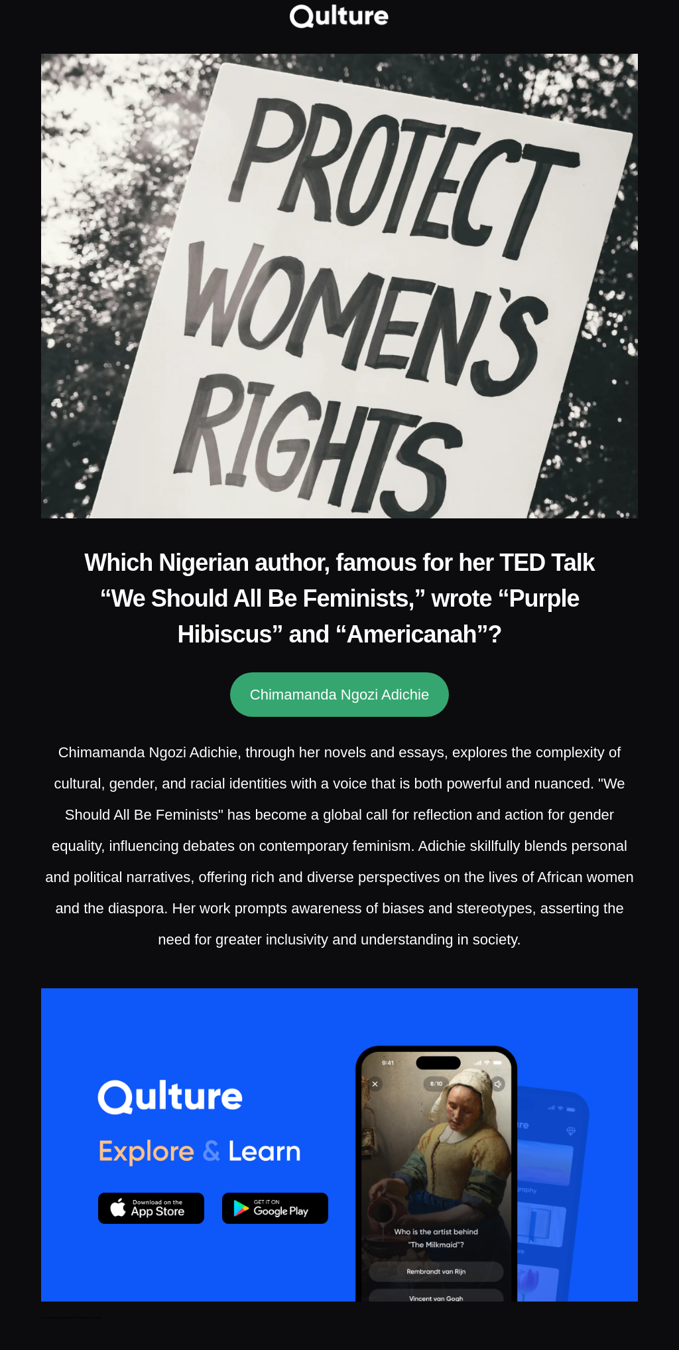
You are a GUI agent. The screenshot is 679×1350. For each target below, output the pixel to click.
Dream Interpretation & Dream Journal (71, 1317)
